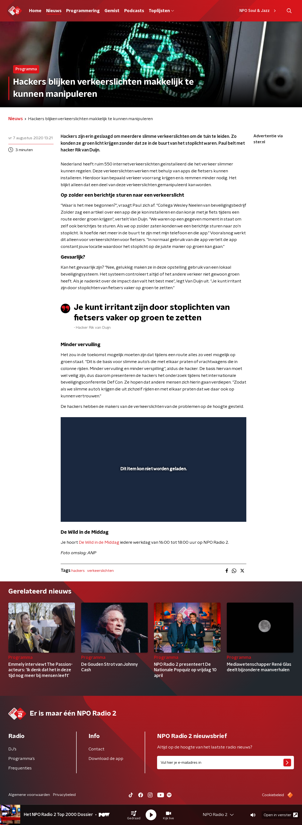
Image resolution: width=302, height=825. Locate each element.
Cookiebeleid (273, 795)
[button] (133, 815)
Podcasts (134, 11)
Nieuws (53, 11)
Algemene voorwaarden (29, 795)
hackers (78, 571)
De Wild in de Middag (99, 542)
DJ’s (12, 749)
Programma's (21, 759)
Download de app (106, 759)
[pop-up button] (225, 511)
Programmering (83, 11)
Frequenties (20, 768)
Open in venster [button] (281, 815)
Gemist (111, 11)
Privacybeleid (64, 795)
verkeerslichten (100, 571)
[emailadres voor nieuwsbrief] (225, 762)
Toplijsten (161, 11)
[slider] (152, 498)
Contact (96, 749)
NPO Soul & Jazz (258, 10)
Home (35, 11)
